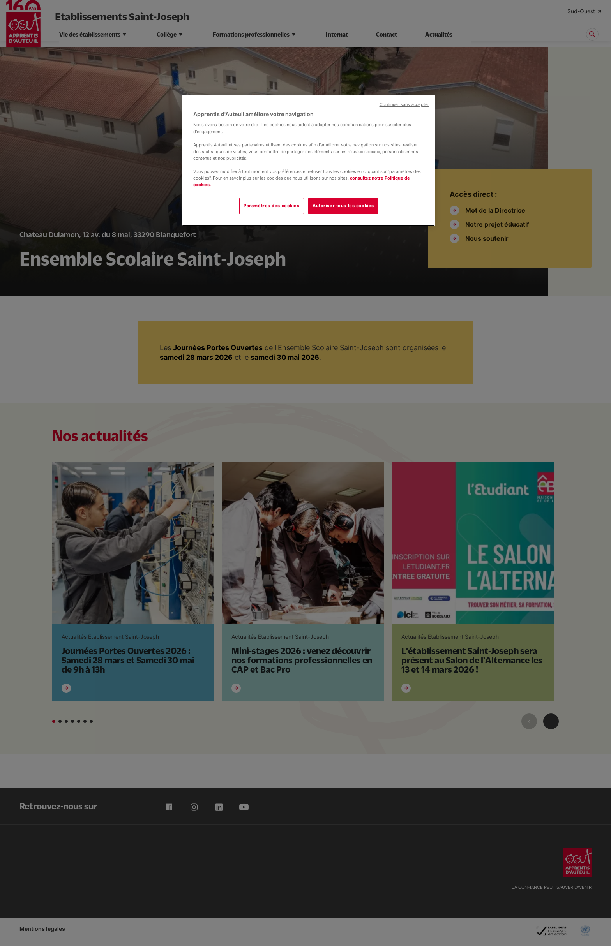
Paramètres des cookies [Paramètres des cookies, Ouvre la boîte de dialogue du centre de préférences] (272, 205)
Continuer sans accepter (404, 104)
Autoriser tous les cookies (343, 205)
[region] (308, 160)
